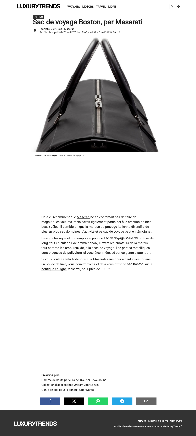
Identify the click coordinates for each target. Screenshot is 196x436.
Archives (176, 421)
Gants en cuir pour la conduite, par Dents (67, 389)
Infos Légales (158, 421)
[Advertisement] (98, 189)
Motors (88, 6)
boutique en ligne (54, 269)
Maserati (69, 28)
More (112, 6)
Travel (101, 6)
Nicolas (48, 32)
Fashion (44, 28)
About (141, 421)
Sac (60, 28)
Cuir (53, 28)
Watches (73, 6)
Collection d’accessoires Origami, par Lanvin (70, 384)
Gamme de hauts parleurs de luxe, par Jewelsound (74, 380)
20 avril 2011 (70, 32)
